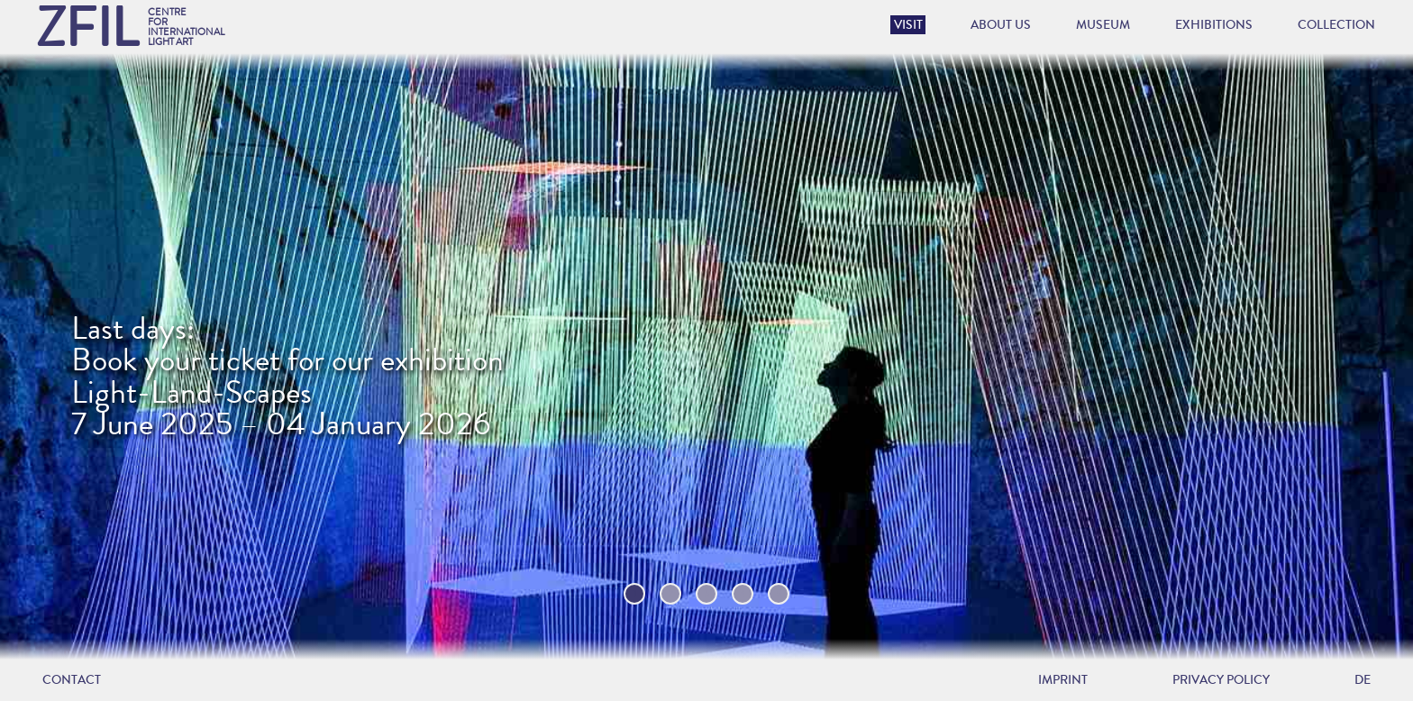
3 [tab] (707, 593)
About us (1001, 24)
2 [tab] (671, 593)
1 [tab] (635, 593)
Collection (1336, 24)
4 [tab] (742, 593)
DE (1362, 679)
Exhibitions (1214, 24)
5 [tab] (779, 593)
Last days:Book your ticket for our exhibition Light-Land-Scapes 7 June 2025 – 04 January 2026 (287, 376)
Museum (1103, 24)
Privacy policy (1221, 680)
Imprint (1063, 680)
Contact (71, 679)
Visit (908, 24)
